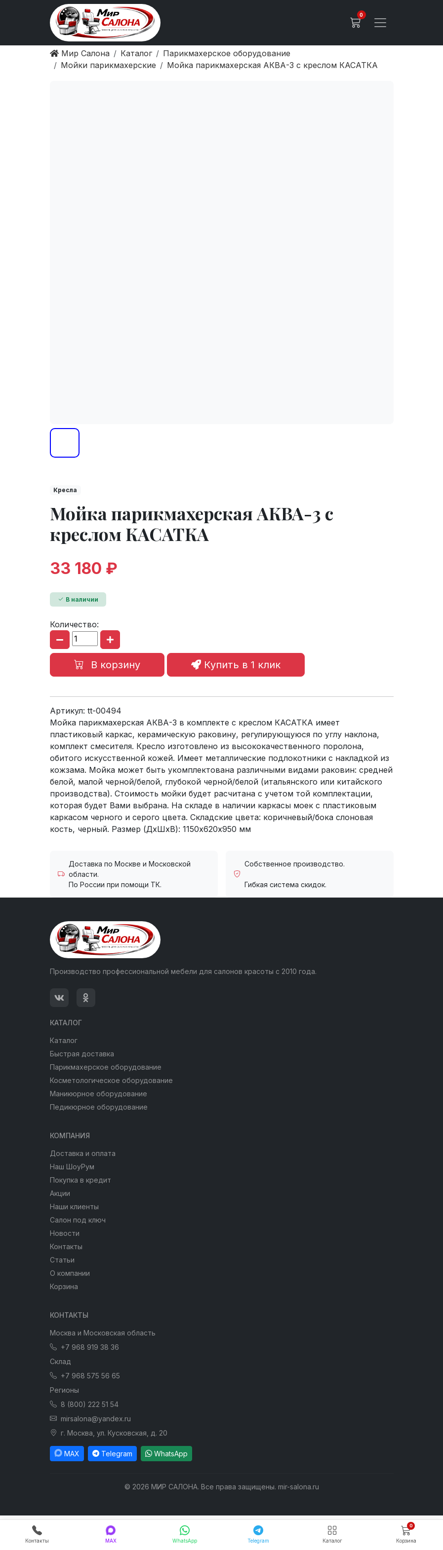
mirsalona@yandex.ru (90, 1418)
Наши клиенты (74, 1206)
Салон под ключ (78, 1220)
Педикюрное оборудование (99, 1107)
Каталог (64, 1040)
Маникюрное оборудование (98, 1093)
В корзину (107, 665)
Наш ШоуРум (72, 1166)
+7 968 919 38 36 (84, 1347)
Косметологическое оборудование (111, 1080)
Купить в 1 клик (236, 665)
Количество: (74, 624)
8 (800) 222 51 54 (84, 1404)
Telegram (112, 1453)
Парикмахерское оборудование (105, 1067)
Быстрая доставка (82, 1053)
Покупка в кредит (80, 1180)
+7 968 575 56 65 (85, 1375)
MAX (67, 1453)
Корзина (64, 1286)
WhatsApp (166, 1453)
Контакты (66, 1246)
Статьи (62, 1260)
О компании (70, 1273)
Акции (60, 1193)
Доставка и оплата (83, 1153)
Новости (65, 1233)
